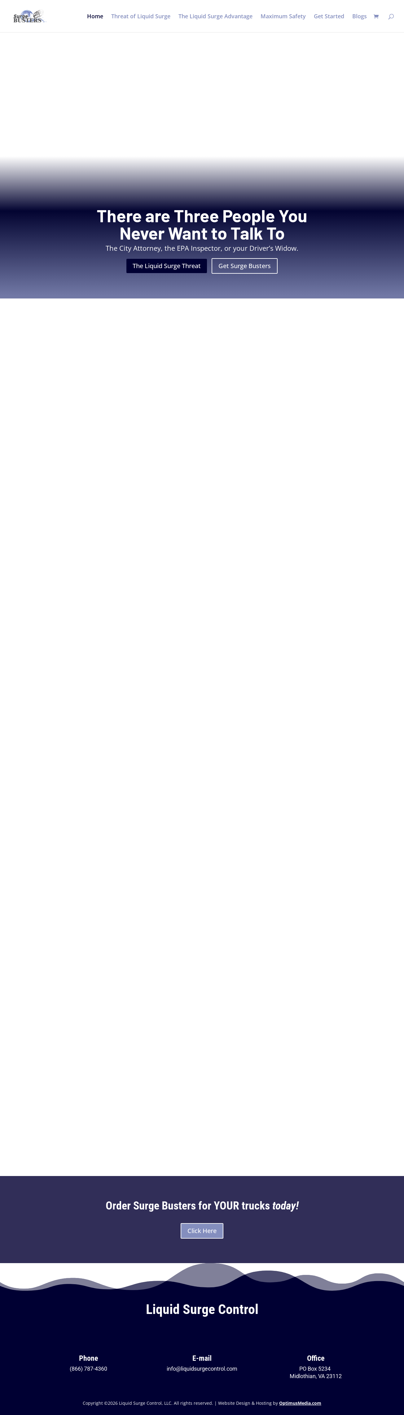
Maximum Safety (283, 17)
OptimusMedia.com (300, 1403)
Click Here (202, 1231)
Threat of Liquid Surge (140, 17)
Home (95, 17)
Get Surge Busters (244, 266)
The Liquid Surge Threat (167, 266)
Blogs (359, 17)
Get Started (329, 17)
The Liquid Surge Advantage (215, 17)
